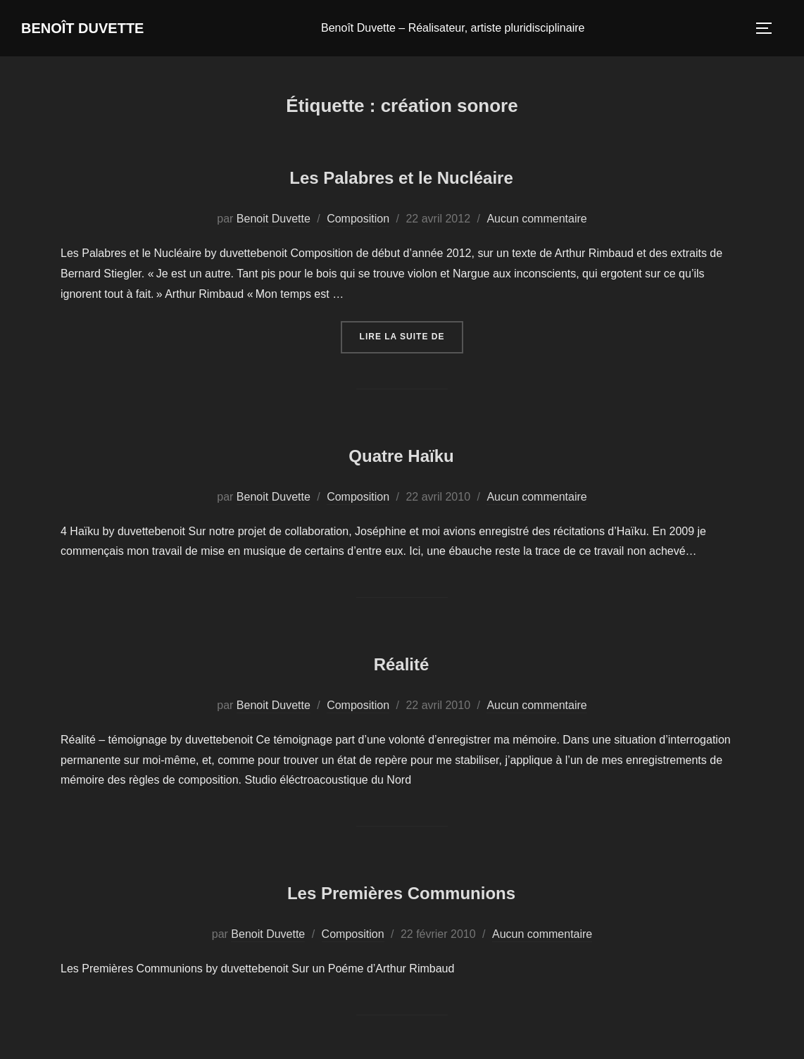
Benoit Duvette (273, 221)
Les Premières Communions (401, 891)
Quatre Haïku (401, 453)
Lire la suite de (412, 337)
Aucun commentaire (536, 221)
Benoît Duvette (101, 28)
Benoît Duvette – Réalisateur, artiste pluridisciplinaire (471, 29)
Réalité (401, 662)
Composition (358, 221)
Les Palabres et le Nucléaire (401, 175)
